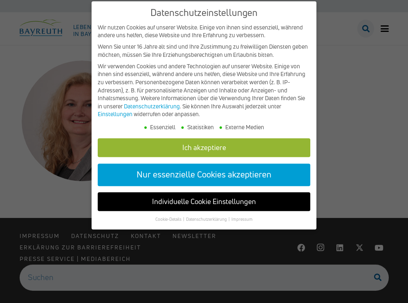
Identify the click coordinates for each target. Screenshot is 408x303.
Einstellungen (115, 119)
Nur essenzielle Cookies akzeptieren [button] (204, 180)
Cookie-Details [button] (168, 225)
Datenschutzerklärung (152, 111)
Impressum (242, 225)
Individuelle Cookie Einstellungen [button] (204, 207)
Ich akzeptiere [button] (204, 152)
